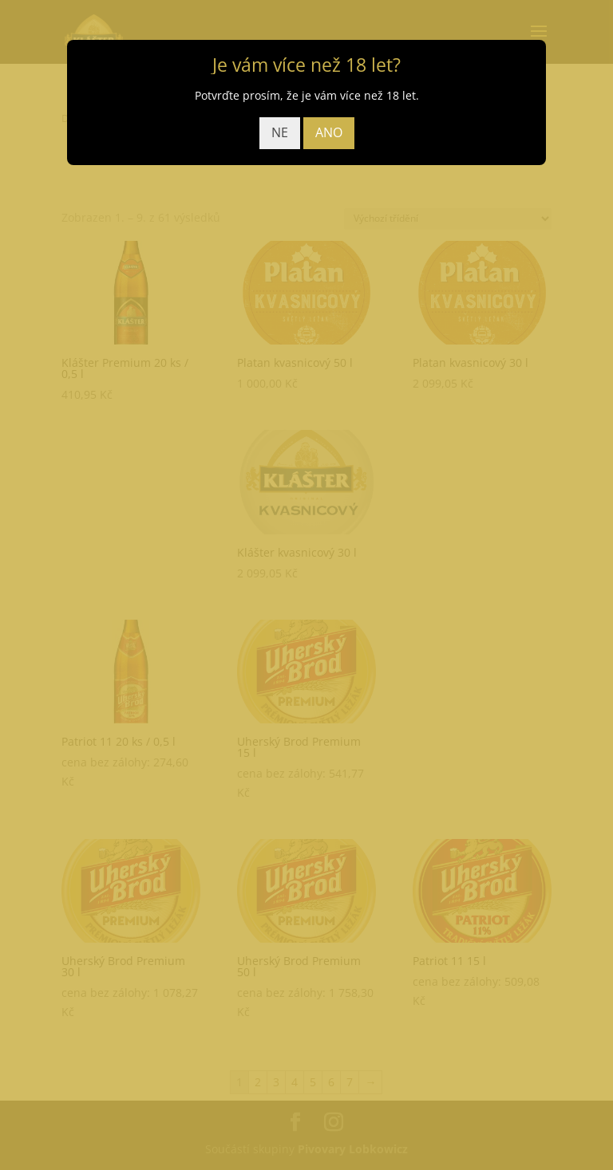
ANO (328, 132)
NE (279, 132)
